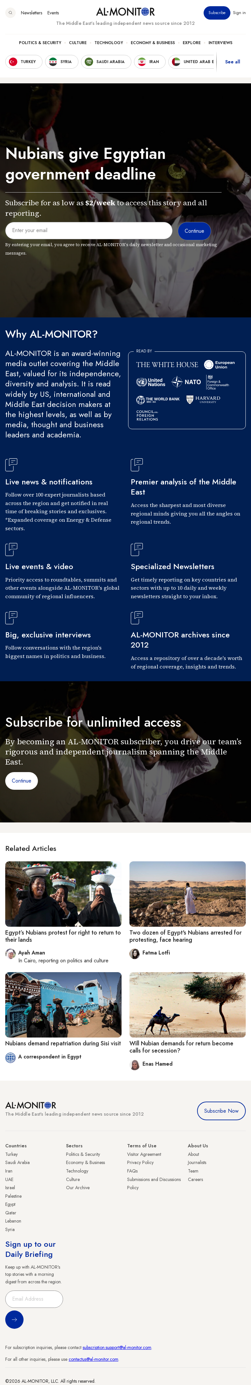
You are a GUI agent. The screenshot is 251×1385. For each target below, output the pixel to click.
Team (193, 1171)
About (193, 1154)
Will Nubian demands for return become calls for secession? (181, 1047)
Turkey (11, 1154)
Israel (10, 1187)
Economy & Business (153, 43)
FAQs (132, 1171)
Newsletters (31, 12)
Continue (21, 781)
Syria (10, 1229)
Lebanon (13, 1221)
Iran (8, 1171)
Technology (108, 43)
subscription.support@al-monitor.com (117, 1347)
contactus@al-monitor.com (93, 1359)
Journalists (197, 1162)
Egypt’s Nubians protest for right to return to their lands (63, 936)
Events (53, 12)
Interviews (220, 43)
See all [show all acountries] (232, 62)
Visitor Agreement (144, 1154)
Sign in (239, 13)
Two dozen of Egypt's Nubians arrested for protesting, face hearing (185, 936)
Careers (195, 1179)
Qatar (10, 1212)
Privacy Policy (140, 1162)
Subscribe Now (221, 1111)
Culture (78, 43)
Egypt (10, 1204)
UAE (9, 1179)
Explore (192, 43)
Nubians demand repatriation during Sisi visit (63, 1043)
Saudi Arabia (17, 1162)
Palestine (13, 1196)
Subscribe (217, 13)
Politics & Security (40, 43)
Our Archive (78, 1187)
